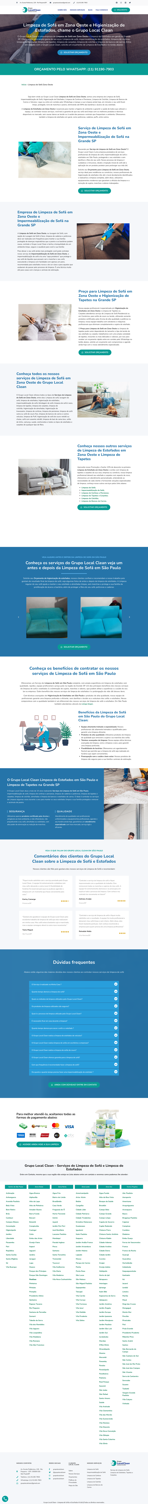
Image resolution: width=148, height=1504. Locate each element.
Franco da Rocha (129, 1248)
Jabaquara (103, 1298)
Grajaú (102, 1261)
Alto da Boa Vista (106, 1195)
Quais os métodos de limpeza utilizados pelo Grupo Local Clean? (57, 997)
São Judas (103, 1388)
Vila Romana (34, 1339)
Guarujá (125, 1253)
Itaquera (79, 1236)
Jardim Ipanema (105, 1314)
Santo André (127, 1339)
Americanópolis (82, 1191)
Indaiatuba (126, 1265)
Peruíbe (125, 1314)
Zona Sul (109, 1185)
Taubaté (125, 1386)
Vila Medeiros (58, 1273)
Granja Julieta (104, 1265)
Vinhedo (125, 1401)
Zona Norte (62, 1185)
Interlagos (103, 1281)
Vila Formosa (81, 1302)
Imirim (55, 1216)
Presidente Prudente (130, 1331)
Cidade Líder (81, 1207)
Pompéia (32, 1289)
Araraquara (127, 1207)
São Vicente (127, 1370)
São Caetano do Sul (130, 1354)
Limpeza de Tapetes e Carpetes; (95, 495)
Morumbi (102, 1355)
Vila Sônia (103, 1441)
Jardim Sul (103, 1331)
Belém (78, 1199)
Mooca (78, 1257)
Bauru (124, 1212)
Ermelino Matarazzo (84, 1220)
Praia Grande (127, 1326)
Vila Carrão (80, 1294)
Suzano (125, 1382)
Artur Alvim (81, 1195)
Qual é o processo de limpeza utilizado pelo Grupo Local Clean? (57, 1012)
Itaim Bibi (103, 1289)
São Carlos (126, 1358)
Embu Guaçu (127, 1236)
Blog (90, 10)
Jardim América (105, 1302)
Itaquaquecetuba (129, 1269)
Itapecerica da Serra (107, 1294)
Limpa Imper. (87, 702)
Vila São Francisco (36, 1343)
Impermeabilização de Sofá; (93, 489)
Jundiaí (125, 1285)
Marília (125, 1294)
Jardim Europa (105, 1310)
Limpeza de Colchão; (90, 497)
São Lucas (80, 1273)
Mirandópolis (104, 1347)
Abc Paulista (127, 1191)
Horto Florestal (59, 1212)
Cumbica (125, 1228)
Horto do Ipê (104, 1273)
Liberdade (10, 1236)
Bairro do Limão (59, 1195)
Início (24, 84)
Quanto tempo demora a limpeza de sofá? (48, 990)
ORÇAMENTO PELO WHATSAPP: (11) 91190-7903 (74, 69)
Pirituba (32, 1285)
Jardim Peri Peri (59, 1224)
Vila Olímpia (104, 1433)
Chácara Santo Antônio (108, 1232)
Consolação (10, 1224)
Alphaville (33, 1195)
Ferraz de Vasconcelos (131, 1240)
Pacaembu (10, 1240)
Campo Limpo (104, 1216)
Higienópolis (11, 1228)
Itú (123, 1277)
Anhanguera (11, 1195)
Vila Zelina (80, 1318)
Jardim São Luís (105, 1326)
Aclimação (10, 1191)
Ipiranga (102, 1285)
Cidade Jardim (104, 1253)
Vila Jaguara (34, 1326)
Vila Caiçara (127, 1397)
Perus (55, 1244)
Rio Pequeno (34, 1306)
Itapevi (32, 1244)
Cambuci (9, 1216)
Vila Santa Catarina (107, 1437)
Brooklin (102, 1203)
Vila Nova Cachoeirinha (62, 1277)
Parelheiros (103, 1372)
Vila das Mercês (105, 1412)
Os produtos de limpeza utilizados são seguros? (50, 1005)
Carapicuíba (34, 1224)
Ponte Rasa (80, 1269)
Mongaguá (126, 1306)
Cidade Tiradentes (83, 1216)
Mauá (124, 1298)
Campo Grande (105, 1212)
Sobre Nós (62, 10)
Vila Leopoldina (35, 1331)
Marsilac (102, 1339)
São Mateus (80, 1277)
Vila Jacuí (79, 1306)
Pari (7, 1244)
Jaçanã (55, 1220)
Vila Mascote (104, 1425)
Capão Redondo (105, 1224)
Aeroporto (126, 1195)
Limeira (125, 1289)
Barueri (32, 1216)
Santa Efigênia (12, 1257)
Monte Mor (126, 1310)
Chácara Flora (105, 1228)
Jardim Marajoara (106, 1318)
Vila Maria (57, 1269)
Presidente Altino (36, 1294)
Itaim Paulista (81, 1232)
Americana (126, 1199)
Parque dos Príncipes (37, 1269)
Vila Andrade (104, 1404)
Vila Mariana (104, 1421)
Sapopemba (80, 1285)
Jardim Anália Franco (84, 1240)
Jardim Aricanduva (83, 1244)
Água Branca (34, 1191)
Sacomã (102, 1384)
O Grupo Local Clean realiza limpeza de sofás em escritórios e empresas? (60, 1041)
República (10, 1248)
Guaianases (80, 1224)
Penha (78, 1265)
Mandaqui (56, 1236)
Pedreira (102, 1376)
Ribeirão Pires (128, 1335)
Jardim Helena (81, 1248)
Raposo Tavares (35, 1302)
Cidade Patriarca (82, 1212)
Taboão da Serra (36, 1318)
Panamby (103, 1359)
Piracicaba (126, 1318)
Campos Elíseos (12, 1220)
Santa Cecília (11, 1253)
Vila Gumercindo (106, 1417)
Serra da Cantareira (130, 1374)
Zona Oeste (39, 1185)
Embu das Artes (35, 1236)
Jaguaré (32, 1248)
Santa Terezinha (59, 1253)
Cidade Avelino (105, 1244)
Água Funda (104, 1191)
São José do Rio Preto (131, 1362)
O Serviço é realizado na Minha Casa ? (46, 983)
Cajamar (125, 1220)
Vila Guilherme (59, 1265)
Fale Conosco (102, 10)
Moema (102, 1351)
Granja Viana (34, 1240)
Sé (7, 1261)
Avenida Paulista (13, 1199)
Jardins (9, 1232)
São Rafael (103, 1392)
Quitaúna (33, 1298)
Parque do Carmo (83, 1261)
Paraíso (102, 1363)
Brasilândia (57, 1199)
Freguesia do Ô (59, 1207)
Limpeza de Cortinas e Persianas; (95, 492)
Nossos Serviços (77, 10)
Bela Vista (10, 1203)
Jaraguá (32, 1257)
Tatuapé (79, 1289)
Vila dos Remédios (36, 1322)
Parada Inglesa (58, 1240)
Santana (56, 1248)
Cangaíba (79, 1203)
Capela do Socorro (106, 1220)
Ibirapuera (103, 1277)
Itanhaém (126, 1273)
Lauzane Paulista (59, 1232)
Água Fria (56, 1191)
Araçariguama (128, 1203)
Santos (125, 1343)
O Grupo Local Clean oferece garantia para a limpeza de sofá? (56, 1056)
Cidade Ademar (105, 1240)
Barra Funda (34, 1212)
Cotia (31, 1232)
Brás (8, 1212)
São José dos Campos (131, 1366)
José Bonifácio (58, 1228)
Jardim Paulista (105, 1322)
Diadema (126, 1232)
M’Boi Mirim (104, 1343)
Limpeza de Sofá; (89, 487)
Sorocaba (126, 1378)
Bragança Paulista (129, 1216)
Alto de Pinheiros (36, 1203)
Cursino (102, 1257)
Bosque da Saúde (106, 1199)
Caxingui (32, 1228)
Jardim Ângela (105, 1306)
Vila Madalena (35, 1335)
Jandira (32, 1253)
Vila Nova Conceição (107, 1429)
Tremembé (57, 1257)
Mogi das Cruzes (129, 1302)
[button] (18, 616)
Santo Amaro (104, 1396)
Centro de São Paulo (15, 1185)
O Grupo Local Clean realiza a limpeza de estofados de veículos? (57, 1034)
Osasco (32, 1265)
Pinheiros (33, 1281)
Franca (125, 1244)
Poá (123, 1322)
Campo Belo (104, 1207)
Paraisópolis (104, 1367)
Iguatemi (79, 1228)
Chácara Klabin (105, 1236)
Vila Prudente (81, 1314)
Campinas (126, 1224)
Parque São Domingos (38, 1273)
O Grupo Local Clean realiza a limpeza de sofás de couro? (54, 1048)
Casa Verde (57, 1203)
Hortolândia (127, 1261)
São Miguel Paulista (84, 1281)
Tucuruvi (56, 1261)
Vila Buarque (11, 1265)
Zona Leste (86, 1185)
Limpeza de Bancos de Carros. (94, 500)
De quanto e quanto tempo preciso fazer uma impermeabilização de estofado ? (62, 1070)
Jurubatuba (103, 1335)
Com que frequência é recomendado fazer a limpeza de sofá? (55, 1063)
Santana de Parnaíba (37, 1310)
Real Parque (104, 1380)
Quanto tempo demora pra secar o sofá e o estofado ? (53, 1026)
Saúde (101, 1400)
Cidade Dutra (104, 1248)
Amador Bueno (35, 1207)
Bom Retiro (10, 1207)
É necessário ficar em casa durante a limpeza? (49, 1019)
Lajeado (79, 1253)
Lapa (31, 1261)
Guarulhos (126, 1257)
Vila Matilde (81, 1310)
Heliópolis (103, 1269)
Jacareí (125, 1281)
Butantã (32, 1220)
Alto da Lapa (34, 1199)
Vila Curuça (80, 1298)
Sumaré (32, 1314)
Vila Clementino (105, 1408)
